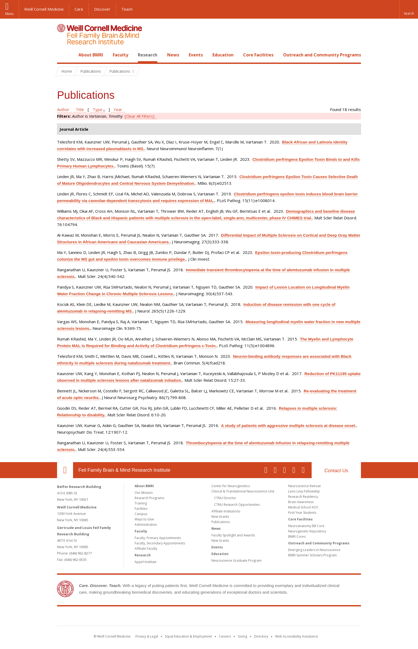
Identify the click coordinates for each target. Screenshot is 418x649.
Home (63, 55)
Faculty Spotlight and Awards (233, 535)
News (173, 55)
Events (196, 55)
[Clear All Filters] (139, 116)
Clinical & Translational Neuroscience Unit (242, 491)
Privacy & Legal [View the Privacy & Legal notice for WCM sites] (146, 636)
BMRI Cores (297, 536)
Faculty (120, 55)
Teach (126, 9)
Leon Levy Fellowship (304, 491)
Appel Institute (145, 562)
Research (147, 55)
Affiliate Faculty (146, 548)
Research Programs (149, 498)
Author (63, 109)
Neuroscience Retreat (304, 486)
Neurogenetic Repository (307, 531)
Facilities (141, 508)
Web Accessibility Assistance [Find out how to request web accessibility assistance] (296, 636)
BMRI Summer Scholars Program (312, 555)
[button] (408, 9)
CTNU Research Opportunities (237, 504)
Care (79, 9)
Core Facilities (258, 55)
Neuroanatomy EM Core (306, 526)
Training (141, 503)
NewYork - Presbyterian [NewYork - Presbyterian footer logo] (254, 617)
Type (97, 109)
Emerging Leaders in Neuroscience (314, 550)
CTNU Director (225, 498)
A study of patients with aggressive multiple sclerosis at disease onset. (288, 425)
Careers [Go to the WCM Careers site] (225, 636)
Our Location (65, 470)
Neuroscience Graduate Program (236, 560)
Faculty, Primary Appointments (158, 538)
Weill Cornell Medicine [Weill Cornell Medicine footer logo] (170, 617)
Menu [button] (9, 13)
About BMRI (90, 55)
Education (223, 55)
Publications (220, 522)
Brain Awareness (301, 502)
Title (80, 109)
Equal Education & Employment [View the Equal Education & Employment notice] (188, 636)
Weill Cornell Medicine (44, 9)
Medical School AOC (303, 507)
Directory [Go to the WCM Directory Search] (261, 636)
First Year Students (302, 512)
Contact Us (336, 470)
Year (118, 109)
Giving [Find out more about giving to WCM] (242, 636)
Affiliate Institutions (225, 511)
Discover (102, 9)
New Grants (220, 516)
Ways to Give (144, 519)
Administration (146, 524)
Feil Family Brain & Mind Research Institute (124, 470)
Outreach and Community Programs (322, 55)
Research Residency (303, 496)
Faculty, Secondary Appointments (160, 543)
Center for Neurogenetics (230, 486)
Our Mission (144, 492)
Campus (141, 514)
